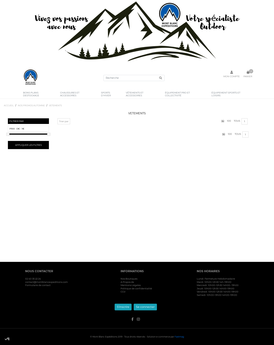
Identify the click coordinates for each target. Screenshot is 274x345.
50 (222, 120)
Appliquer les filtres (28, 145)
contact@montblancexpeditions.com (46, 282)
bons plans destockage (31, 94)
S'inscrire (123, 307)
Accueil (9, 105)
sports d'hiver (106, 94)
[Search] (134, 78)
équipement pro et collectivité (177, 94)
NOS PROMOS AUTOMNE (31, 105)
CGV (123, 291)
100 (229, 120)
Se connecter (145, 307)
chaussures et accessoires (69, 94)
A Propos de (127, 282)
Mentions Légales (131, 285)
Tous (237, 120)
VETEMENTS (55, 105)
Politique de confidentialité (136, 288)
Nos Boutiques (129, 278)
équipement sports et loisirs (225, 94)
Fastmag (179, 336)
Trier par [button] (63, 121)
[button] (7, 339)
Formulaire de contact (38, 285)
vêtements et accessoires (134, 94)
